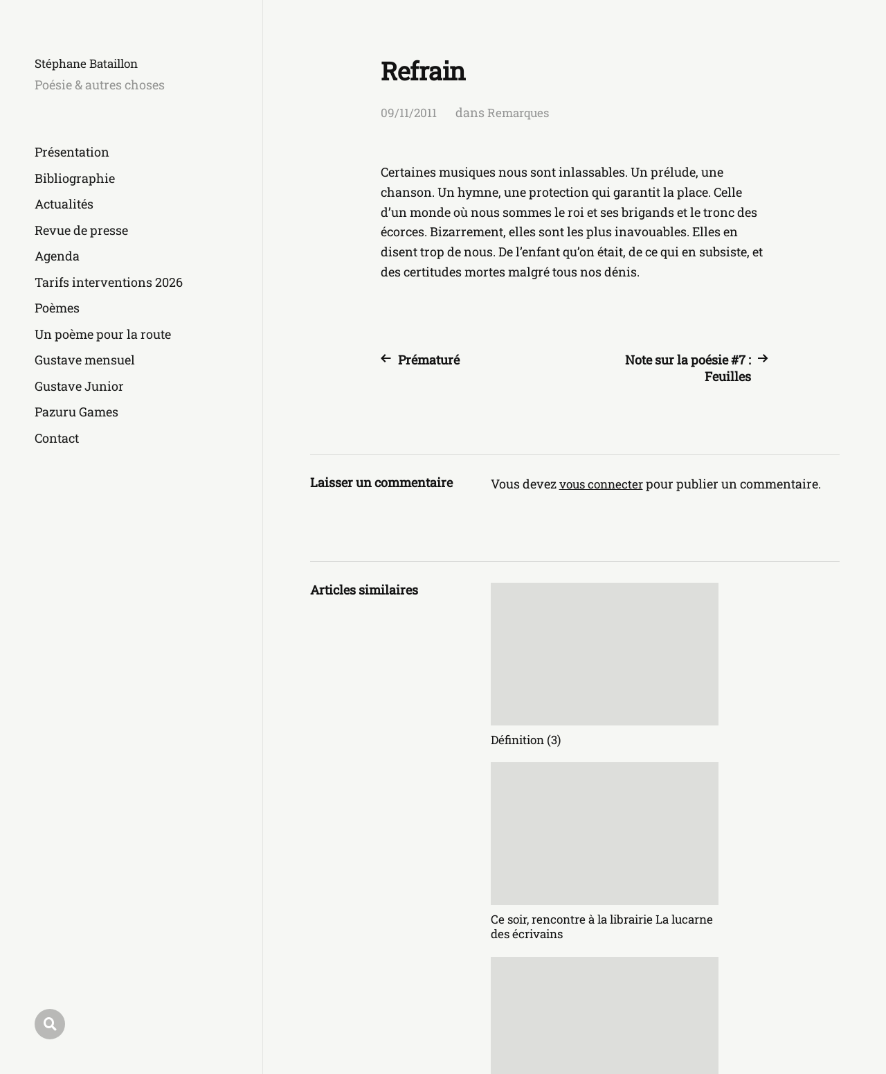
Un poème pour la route (103, 334)
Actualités (64, 203)
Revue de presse (81, 230)
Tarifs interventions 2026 (109, 282)
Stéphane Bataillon (91, 63)
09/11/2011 (409, 112)
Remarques (521, 112)
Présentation (72, 151)
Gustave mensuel (85, 359)
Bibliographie (75, 178)
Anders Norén (803, 1012)
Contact (57, 438)
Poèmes (57, 307)
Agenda (57, 255)
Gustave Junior (79, 386)
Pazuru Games (76, 411)
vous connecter (604, 483)
